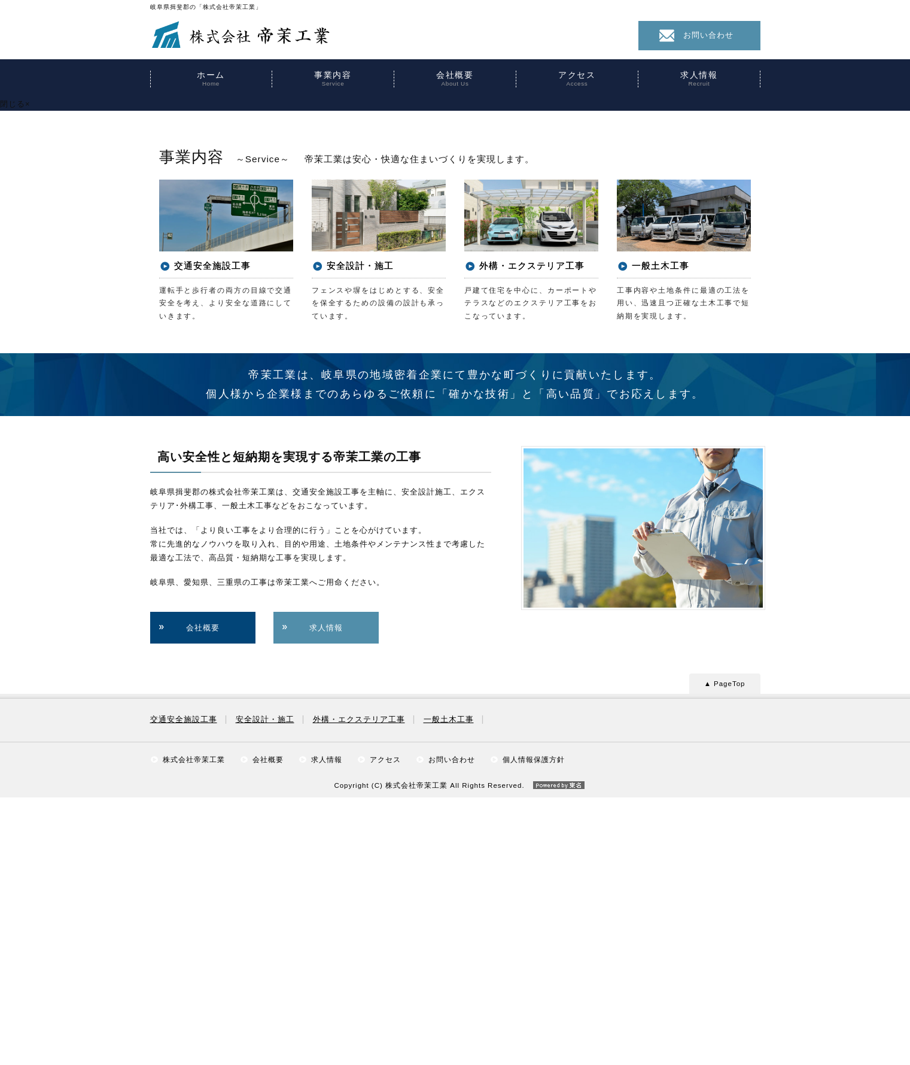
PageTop (729, 951)
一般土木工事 (449, 987)
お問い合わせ (708, 35)
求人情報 (699, 79)
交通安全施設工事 (183, 987)
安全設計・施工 (265, 987)
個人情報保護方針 (534, 1027)
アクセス (577, 79)
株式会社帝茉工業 (194, 1027)
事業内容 (333, 79)
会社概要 (455, 79)
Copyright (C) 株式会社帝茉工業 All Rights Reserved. (455, 1053)
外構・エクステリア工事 (359, 987)
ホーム (211, 79)
